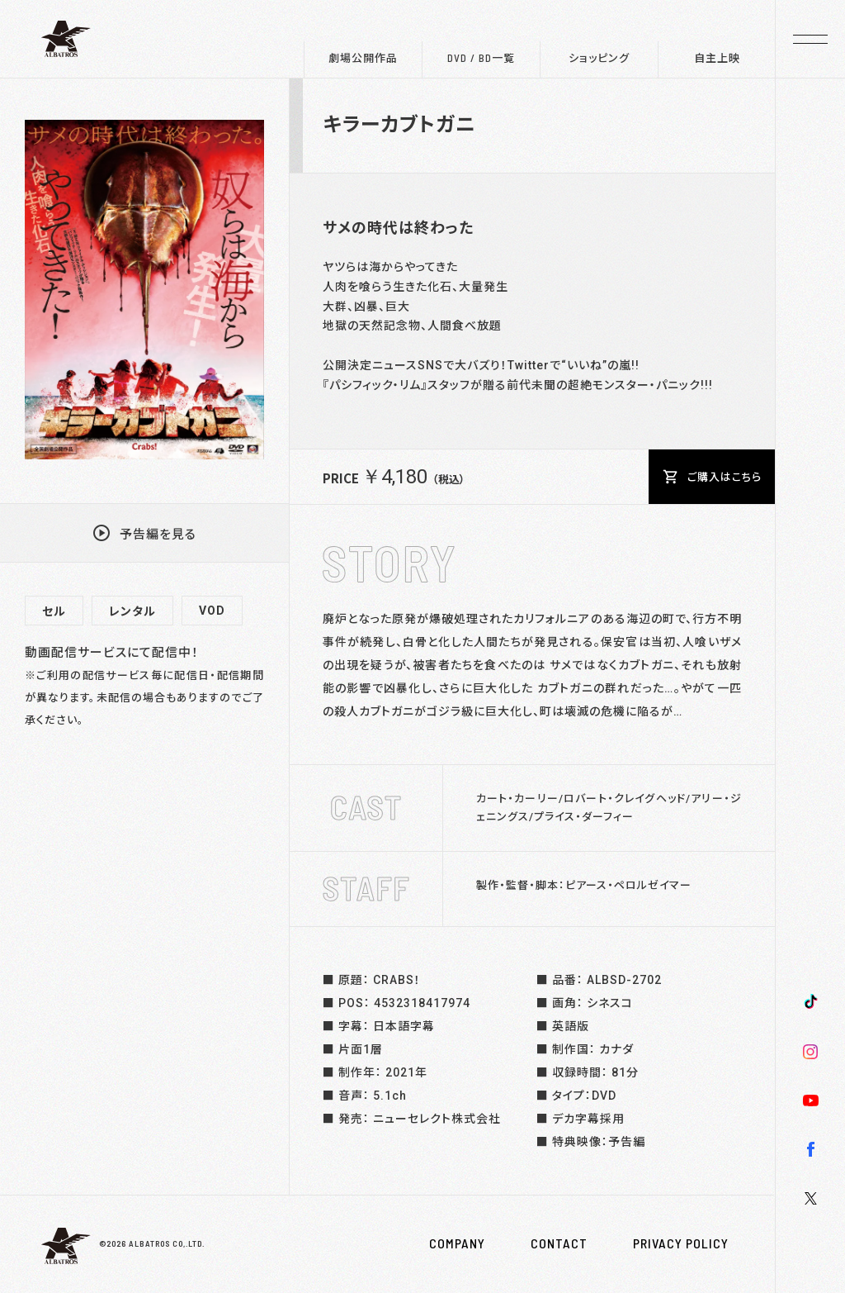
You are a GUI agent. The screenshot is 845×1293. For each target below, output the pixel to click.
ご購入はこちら (712, 476)
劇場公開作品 (363, 57)
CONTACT (559, 1243)
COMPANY (457, 1243)
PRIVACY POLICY (681, 1243)
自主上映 (717, 57)
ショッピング (599, 57)
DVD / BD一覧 (481, 57)
